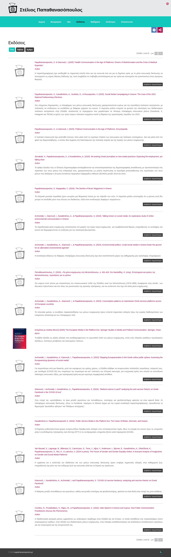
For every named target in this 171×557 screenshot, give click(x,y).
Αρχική (41, 22)
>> (160, 53)
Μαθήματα (95, 22)
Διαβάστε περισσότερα (153, 84)
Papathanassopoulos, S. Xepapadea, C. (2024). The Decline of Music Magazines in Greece (73, 188)
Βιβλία (20, 50)
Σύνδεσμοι (110, 22)
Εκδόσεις (80, 22)
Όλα (12, 50)
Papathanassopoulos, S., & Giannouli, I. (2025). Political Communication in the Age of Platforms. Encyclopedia (81, 129)
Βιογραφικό (56, 22)
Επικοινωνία (127, 22)
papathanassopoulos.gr (23, 552)
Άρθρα (30, 50)
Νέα (69, 22)
